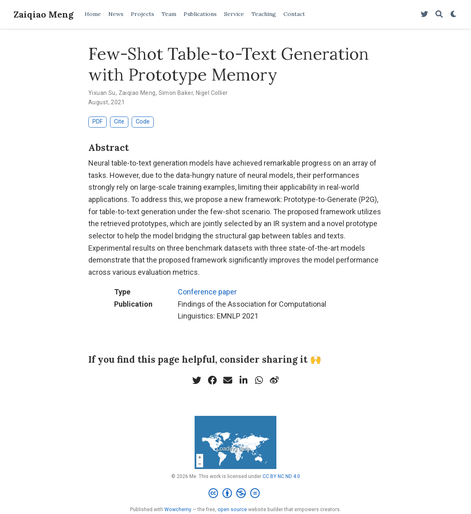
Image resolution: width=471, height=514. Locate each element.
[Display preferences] (454, 14)
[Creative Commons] (236, 493)
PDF (97, 121)
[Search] (439, 14)
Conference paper (207, 291)
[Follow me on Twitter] (424, 14)
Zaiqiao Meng (43, 14)
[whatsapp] (259, 380)
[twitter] (197, 380)
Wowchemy (177, 509)
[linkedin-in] (243, 380)
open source (232, 509)
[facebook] (212, 380)
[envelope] (228, 380)
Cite (119, 121)
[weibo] (274, 380)
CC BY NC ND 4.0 (281, 476)
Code (143, 121)
